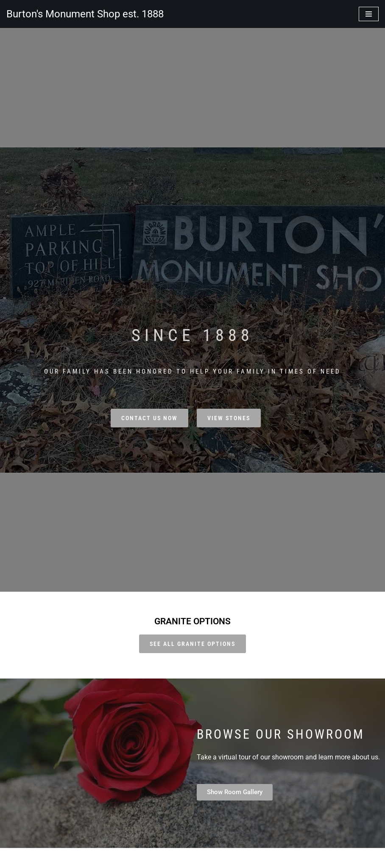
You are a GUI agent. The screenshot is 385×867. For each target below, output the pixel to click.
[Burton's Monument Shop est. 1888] (85, 14)
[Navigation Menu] (369, 14)
